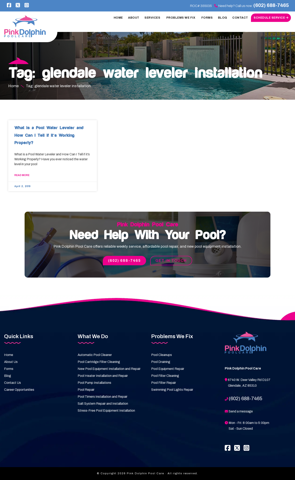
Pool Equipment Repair (167, 368)
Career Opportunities (19, 389)
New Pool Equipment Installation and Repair (109, 368)
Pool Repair (86, 389)
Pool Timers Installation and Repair (102, 396)
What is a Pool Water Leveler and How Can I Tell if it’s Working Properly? (48, 135)
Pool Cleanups (161, 355)
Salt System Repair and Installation (103, 403)
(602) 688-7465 (271, 5)
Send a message (241, 411)
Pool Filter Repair (163, 382)
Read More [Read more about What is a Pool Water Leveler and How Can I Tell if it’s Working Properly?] (22, 175)
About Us (11, 362)
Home (8, 355)
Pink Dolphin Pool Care (25, 26)
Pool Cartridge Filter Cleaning (99, 362)
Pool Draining (160, 362)
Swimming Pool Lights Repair (172, 389)
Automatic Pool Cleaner (95, 355)
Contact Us (12, 382)
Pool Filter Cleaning (165, 375)
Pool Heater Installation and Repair (103, 375)
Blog (7, 375)
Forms (8, 368)
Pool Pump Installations (94, 382)
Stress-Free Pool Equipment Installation (106, 410)
